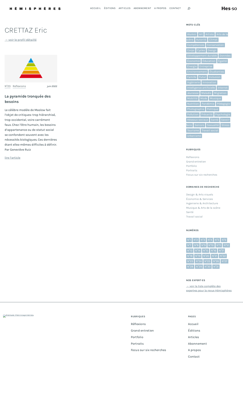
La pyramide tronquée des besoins (28, 99)
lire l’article (12, 158)
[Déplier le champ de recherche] (188, 8)
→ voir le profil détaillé (21, 40)
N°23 (8, 86)
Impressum (124, 389)
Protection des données (144, 389)
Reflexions (19, 86)
